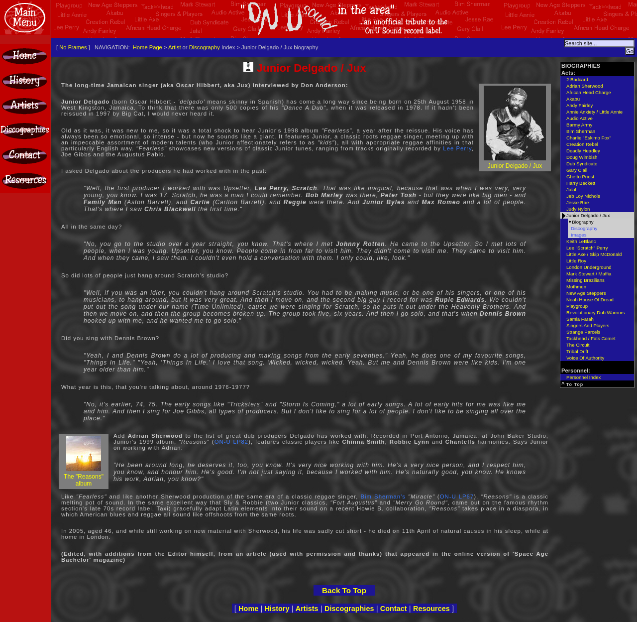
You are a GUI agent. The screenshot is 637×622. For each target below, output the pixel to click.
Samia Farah (580, 319)
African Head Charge (588, 92)
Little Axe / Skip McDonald (594, 254)
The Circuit (577, 345)
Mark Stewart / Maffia (588, 273)
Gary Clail (576, 170)
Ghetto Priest (580, 176)
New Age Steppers (586, 293)
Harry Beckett (580, 183)
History (277, 609)
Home (248, 609)
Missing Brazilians (585, 280)
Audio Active (579, 118)
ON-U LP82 (231, 442)
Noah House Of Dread (590, 299)
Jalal (571, 189)
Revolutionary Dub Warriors (595, 312)
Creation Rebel (582, 144)
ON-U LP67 (457, 496)
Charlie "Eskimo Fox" (588, 137)
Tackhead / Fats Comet (591, 338)
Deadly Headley (583, 150)
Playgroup (577, 306)
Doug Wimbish (581, 157)
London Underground (589, 267)
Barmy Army (579, 124)
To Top (575, 384)
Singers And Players (587, 325)
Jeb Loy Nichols (583, 196)
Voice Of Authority (585, 358)
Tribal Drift (577, 351)
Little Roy (576, 260)
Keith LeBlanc (581, 241)
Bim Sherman (580, 131)
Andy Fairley (579, 105)
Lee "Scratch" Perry (587, 247)
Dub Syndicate (581, 163)
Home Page (147, 47)
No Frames (73, 47)
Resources (431, 609)
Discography (204, 47)
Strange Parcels (583, 332)
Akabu (573, 99)
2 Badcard (577, 79)
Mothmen (576, 286)
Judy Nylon (578, 209)
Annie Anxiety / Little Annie (594, 112)
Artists (307, 609)
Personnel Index (583, 377)
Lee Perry (457, 148)
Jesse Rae (577, 202)
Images (578, 235)
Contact (393, 609)
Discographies (349, 609)
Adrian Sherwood (584, 86)
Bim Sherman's (383, 496)
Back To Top (344, 590)
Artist (174, 47)
